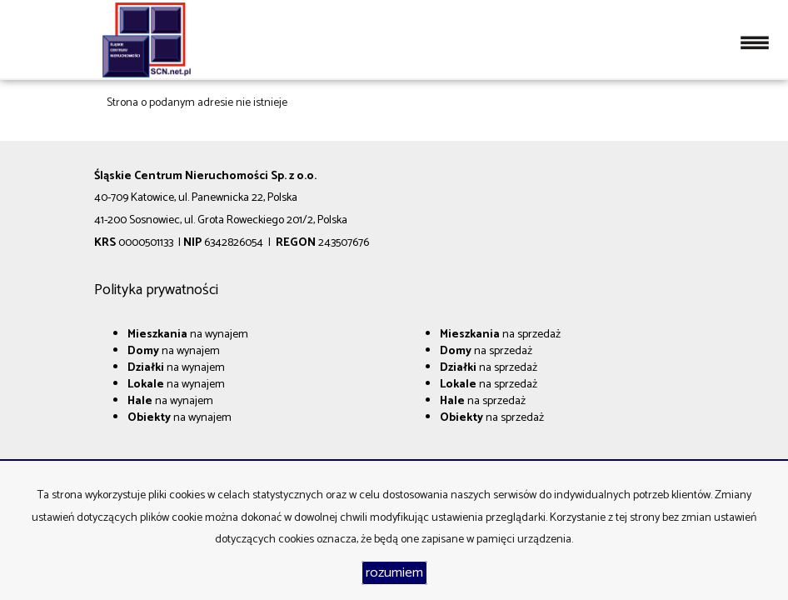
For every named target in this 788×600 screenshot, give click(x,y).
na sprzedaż (500, 334)
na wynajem (187, 334)
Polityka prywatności (156, 290)
